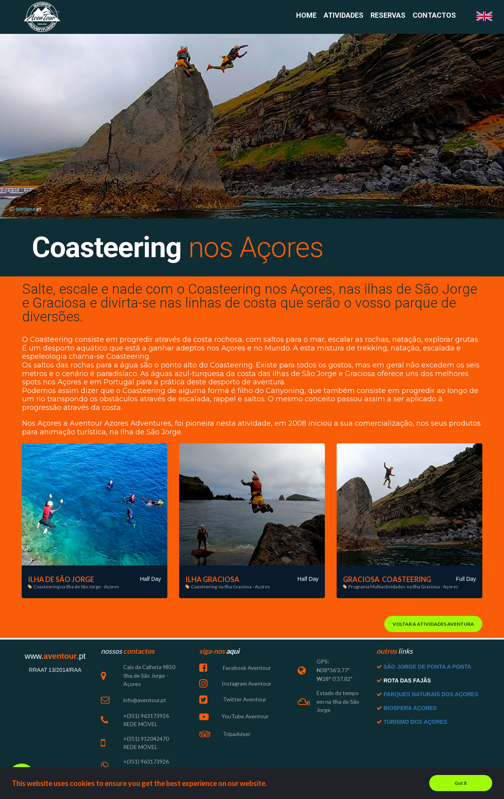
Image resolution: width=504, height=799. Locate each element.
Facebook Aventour (246, 669)
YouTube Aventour (245, 717)
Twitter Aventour (244, 700)
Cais (128, 669)
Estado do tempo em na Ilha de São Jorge (338, 702)
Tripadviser (236, 735)
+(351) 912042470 (146, 739)
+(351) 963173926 (146, 717)
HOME (306, 15)
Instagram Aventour (246, 685)
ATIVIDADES (343, 15)
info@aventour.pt (144, 701)
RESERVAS (388, 15)
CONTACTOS (434, 15)
